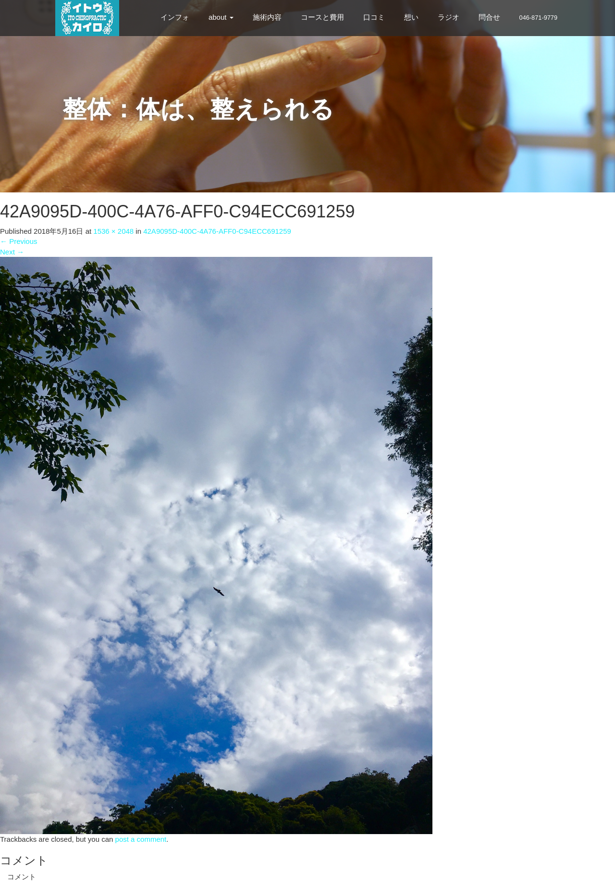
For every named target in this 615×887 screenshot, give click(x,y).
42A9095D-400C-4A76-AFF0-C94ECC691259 (217, 231)
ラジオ (448, 17)
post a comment (141, 839)
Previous (18, 241)
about (221, 17)
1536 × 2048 (113, 231)
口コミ (374, 17)
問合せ (489, 17)
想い (411, 17)
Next (12, 252)
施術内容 (267, 17)
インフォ (174, 17)
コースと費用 (322, 17)
